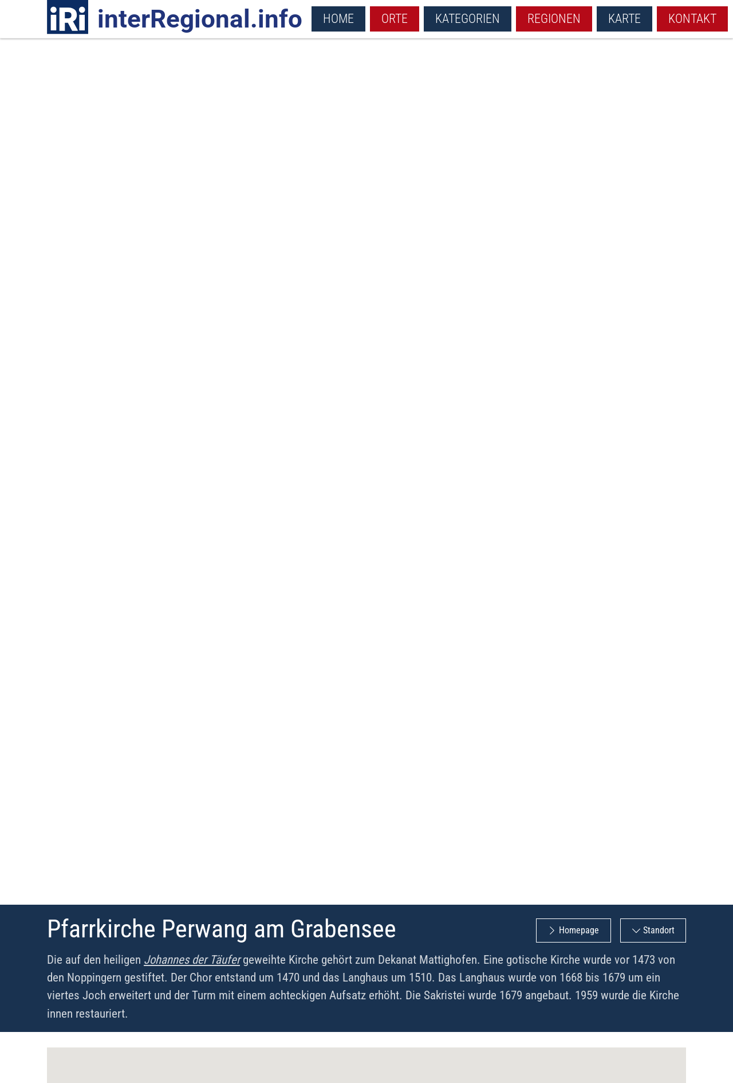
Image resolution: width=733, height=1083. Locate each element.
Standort (659, 930)
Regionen (554, 18)
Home (338, 18)
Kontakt (692, 18)
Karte (624, 18)
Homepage (579, 930)
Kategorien (467, 18)
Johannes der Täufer (192, 960)
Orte (394, 18)
